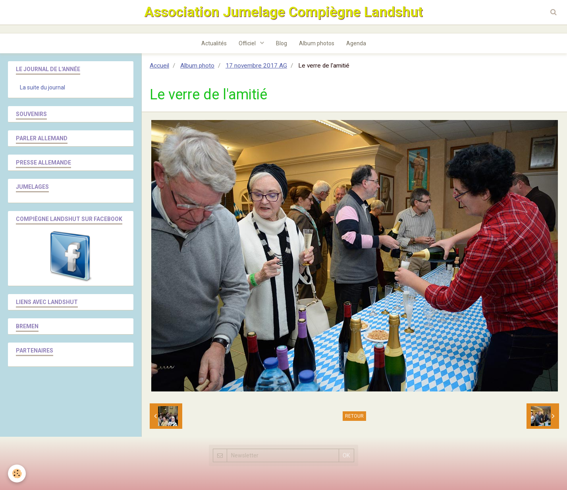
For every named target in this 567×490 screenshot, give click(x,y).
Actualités (214, 43)
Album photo (197, 65)
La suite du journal (42, 87)
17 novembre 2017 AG (256, 65)
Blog (281, 43)
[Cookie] (17, 473)
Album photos (316, 43)
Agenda (356, 43)
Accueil (159, 65)
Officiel (248, 43)
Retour (354, 416)
